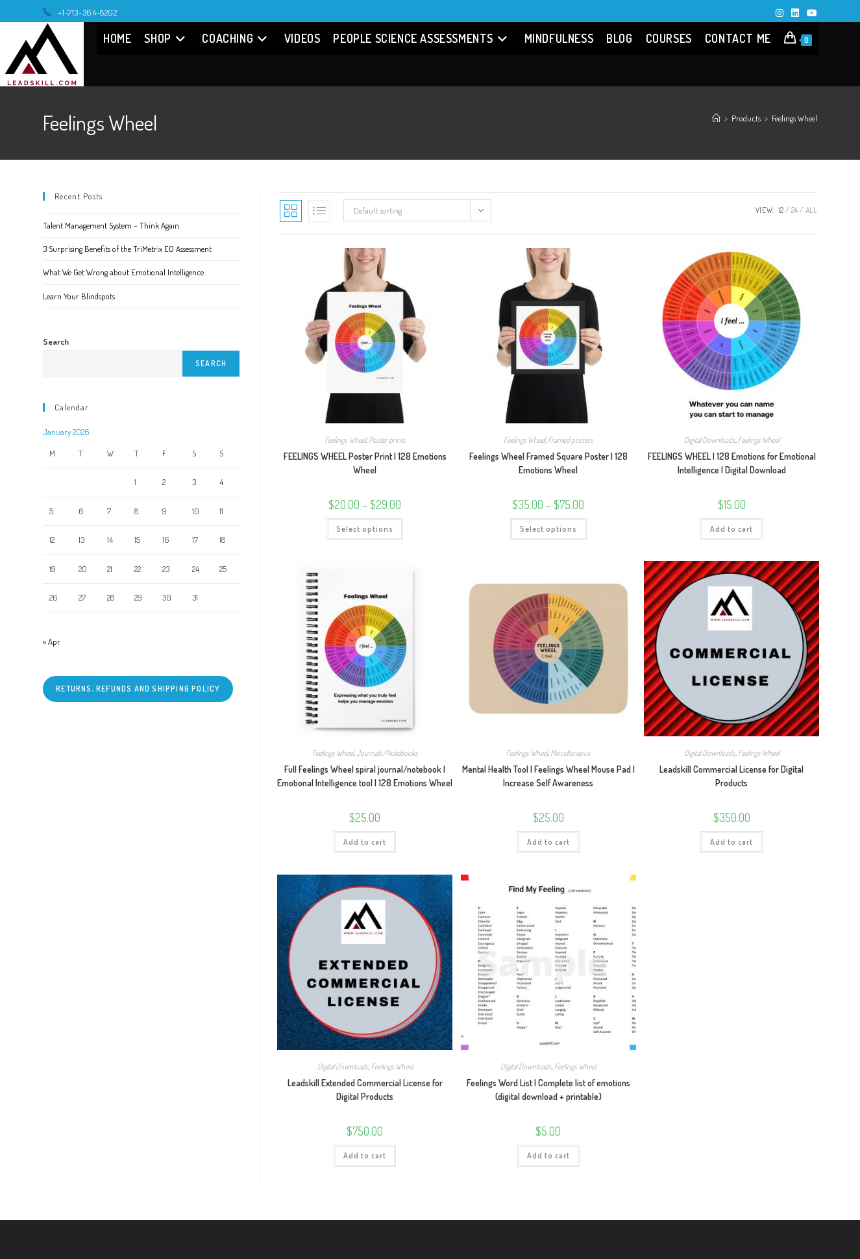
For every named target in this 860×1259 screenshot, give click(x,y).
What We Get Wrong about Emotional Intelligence (123, 272)
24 (794, 210)
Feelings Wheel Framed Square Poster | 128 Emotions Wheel (548, 463)
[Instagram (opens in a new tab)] (779, 12)
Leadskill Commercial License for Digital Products (731, 776)
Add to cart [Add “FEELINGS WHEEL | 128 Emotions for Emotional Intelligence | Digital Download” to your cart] (731, 529)
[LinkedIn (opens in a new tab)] (795, 12)
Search (56, 341)
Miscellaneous (570, 753)
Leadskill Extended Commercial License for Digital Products (365, 1089)
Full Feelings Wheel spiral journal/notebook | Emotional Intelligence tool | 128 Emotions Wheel (364, 776)
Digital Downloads (709, 440)
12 (780, 210)
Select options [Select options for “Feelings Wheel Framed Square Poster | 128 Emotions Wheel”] (548, 529)
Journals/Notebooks (387, 753)
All (811, 210)
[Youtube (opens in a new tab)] (810, 12)
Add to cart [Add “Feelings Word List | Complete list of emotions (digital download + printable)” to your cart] (548, 1155)
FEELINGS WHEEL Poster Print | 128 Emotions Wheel (365, 463)
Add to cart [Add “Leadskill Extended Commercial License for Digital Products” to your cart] (364, 1155)
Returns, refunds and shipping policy (138, 688)
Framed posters (570, 440)
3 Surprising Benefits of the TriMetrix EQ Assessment (127, 248)
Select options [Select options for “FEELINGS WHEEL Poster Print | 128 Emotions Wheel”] (364, 529)
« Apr (51, 641)
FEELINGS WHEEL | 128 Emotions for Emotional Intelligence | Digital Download (732, 463)
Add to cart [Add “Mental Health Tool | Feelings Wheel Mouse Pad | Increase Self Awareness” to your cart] (548, 842)
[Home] (716, 118)
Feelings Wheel (794, 118)
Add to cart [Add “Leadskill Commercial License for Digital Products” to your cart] (731, 842)
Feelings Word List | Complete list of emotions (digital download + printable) (548, 1089)
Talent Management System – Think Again (111, 225)
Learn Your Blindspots (79, 296)
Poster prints (387, 440)
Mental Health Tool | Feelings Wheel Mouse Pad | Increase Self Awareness (548, 776)
